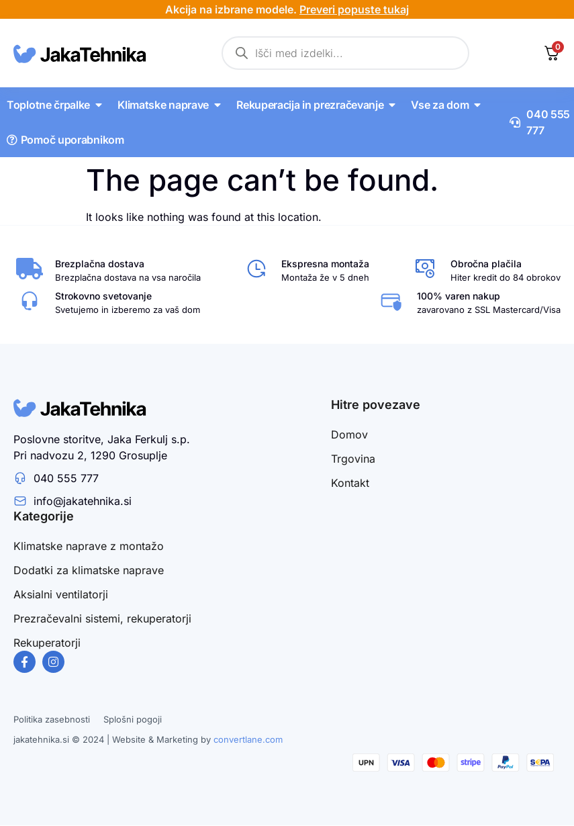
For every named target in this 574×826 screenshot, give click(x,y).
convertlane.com (248, 739)
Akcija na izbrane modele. (287, 9)
